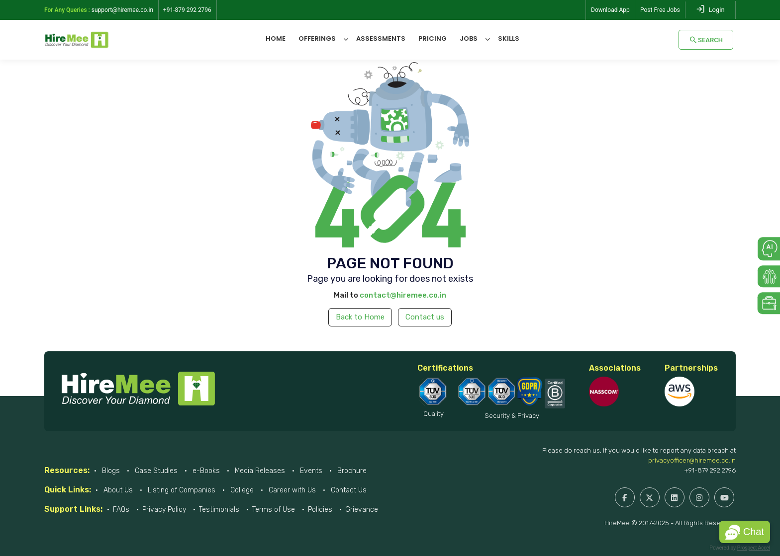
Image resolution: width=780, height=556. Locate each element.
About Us (117, 490)
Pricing (432, 38)
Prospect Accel (753, 548)
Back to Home (360, 317)
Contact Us (348, 490)
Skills (508, 38)
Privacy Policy (164, 509)
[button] (744, 532)
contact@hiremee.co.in (403, 295)
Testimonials (219, 509)
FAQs (121, 509)
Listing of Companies (180, 490)
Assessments (380, 38)
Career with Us (291, 490)
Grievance (361, 509)
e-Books (205, 471)
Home (276, 38)
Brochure (351, 471)
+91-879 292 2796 (710, 470)
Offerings (317, 38)
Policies (320, 509)
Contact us (424, 317)
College (241, 490)
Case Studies (155, 471)
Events (310, 471)
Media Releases (259, 471)
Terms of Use (273, 509)
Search (706, 39)
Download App (610, 9)
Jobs (469, 38)
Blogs (110, 471)
